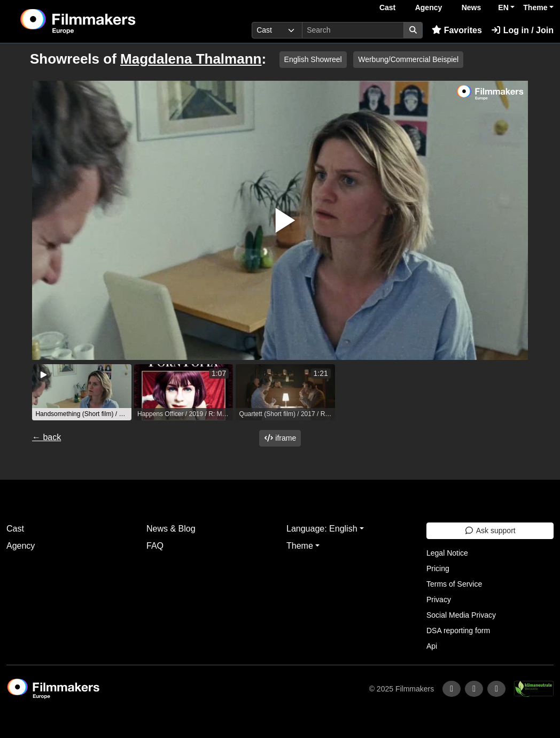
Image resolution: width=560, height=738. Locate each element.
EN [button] (503, 7)
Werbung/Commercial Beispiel (408, 59)
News (471, 7)
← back (46, 437)
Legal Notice (447, 553)
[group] (81, 392)
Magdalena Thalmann (190, 59)
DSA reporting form (458, 630)
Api (431, 646)
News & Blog (171, 528)
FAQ (155, 545)
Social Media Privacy (461, 615)
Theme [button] (535, 7)
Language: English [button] (321, 528)
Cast (387, 7)
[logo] (104, 21)
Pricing (437, 568)
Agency (428, 7)
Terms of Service (454, 584)
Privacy (438, 599)
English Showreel (313, 59)
